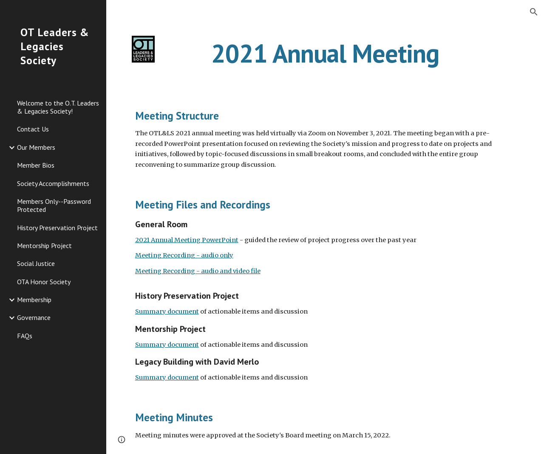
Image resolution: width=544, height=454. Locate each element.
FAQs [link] (24, 335)
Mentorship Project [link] (44, 245)
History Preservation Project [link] (57, 227)
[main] (325, 53)
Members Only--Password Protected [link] (54, 205)
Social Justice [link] (36, 263)
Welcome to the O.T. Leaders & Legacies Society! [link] (58, 107)
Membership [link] (34, 299)
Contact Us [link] (33, 129)
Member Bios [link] (35, 165)
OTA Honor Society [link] (44, 281)
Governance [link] (34, 317)
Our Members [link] (36, 147)
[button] (534, 12)
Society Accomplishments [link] (53, 183)
